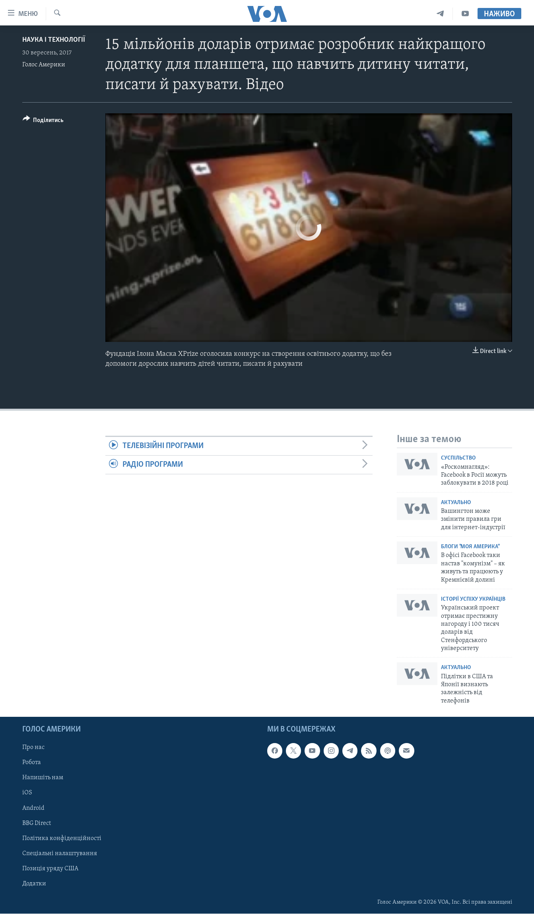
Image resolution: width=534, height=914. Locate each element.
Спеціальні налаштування (59, 853)
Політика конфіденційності (61, 838)
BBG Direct (36, 823)
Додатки (34, 884)
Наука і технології (53, 40)
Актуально (456, 503)
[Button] (43, 121)
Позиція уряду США (50, 868)
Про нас (33, 748)
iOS (27, 793)
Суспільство (458, 458)
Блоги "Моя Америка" (470, 547)
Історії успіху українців (473, 599)
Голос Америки (43, 65)
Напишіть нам (42, 778)
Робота (31, 763)
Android (33, 808)
